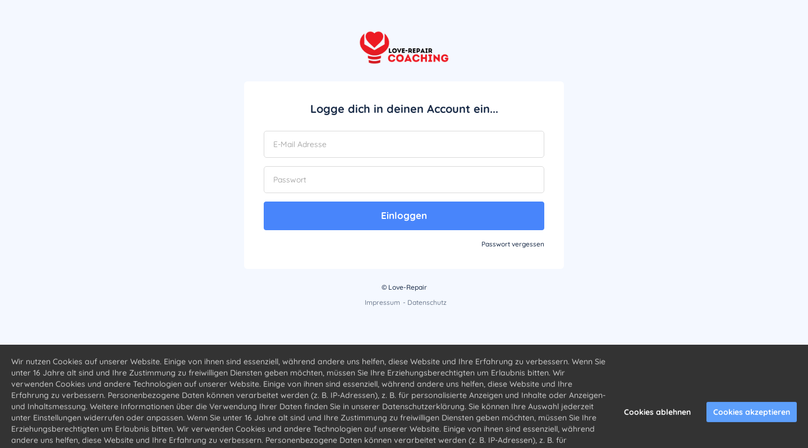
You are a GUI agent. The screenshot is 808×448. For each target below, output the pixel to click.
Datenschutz (427, 302)
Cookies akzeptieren (751, 427)
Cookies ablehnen (657, 427)
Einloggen (404, 215)
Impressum (382, 302)
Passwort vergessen (512, 244)
